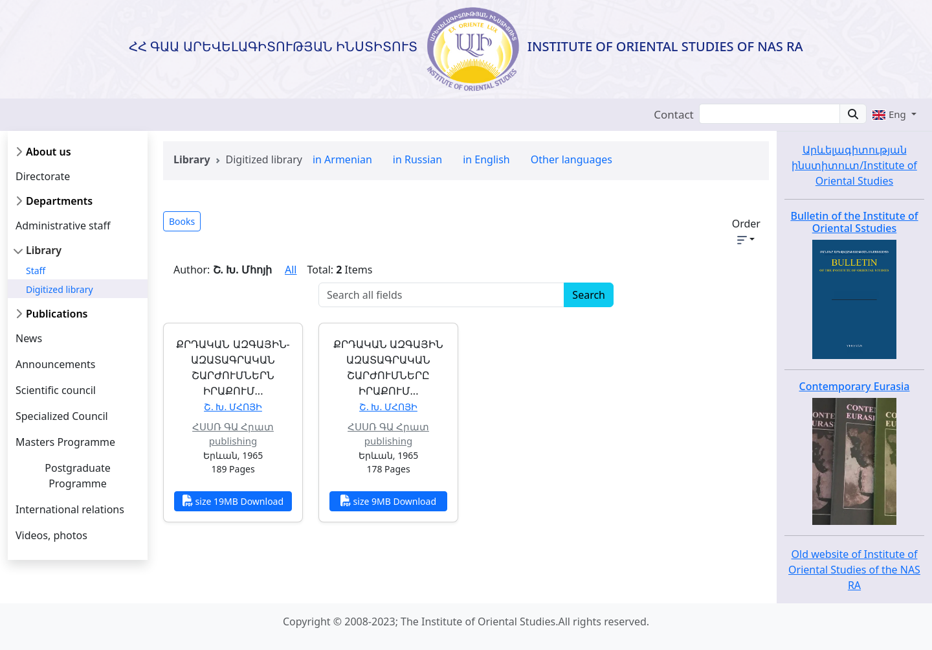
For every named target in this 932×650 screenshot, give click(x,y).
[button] (894, 114)
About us (48, 152)
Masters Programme (65, 442)
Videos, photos (51, 535)
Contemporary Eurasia (854, 386)
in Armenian (342, 159)
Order (746, 230)
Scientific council (56, 390)
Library (43, 250)
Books (182, 221)
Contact (674, 114)
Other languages (571, 159)
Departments (59, 201)
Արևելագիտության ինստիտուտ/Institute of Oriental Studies (854, 165)
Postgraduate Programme (77, 476)
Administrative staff (63, 225)
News (29, 338)
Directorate (43, 176)
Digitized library (59, 289)
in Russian (417, 159)
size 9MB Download (388, 500)
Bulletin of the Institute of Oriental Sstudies (854, 222)
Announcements (55, 364)
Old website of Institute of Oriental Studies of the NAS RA (854, 569)
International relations (70, 509)
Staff (35, 270)
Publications (57, 314)
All (290, 269)
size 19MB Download (233, 500)
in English (486, 159)
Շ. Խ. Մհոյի (233, 406)
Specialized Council (62, 416)
